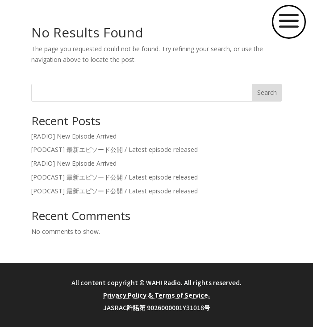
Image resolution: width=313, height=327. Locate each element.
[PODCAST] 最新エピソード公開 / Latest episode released (114, 149)
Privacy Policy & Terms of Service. (156, 294)
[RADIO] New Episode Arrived (74, 136)
